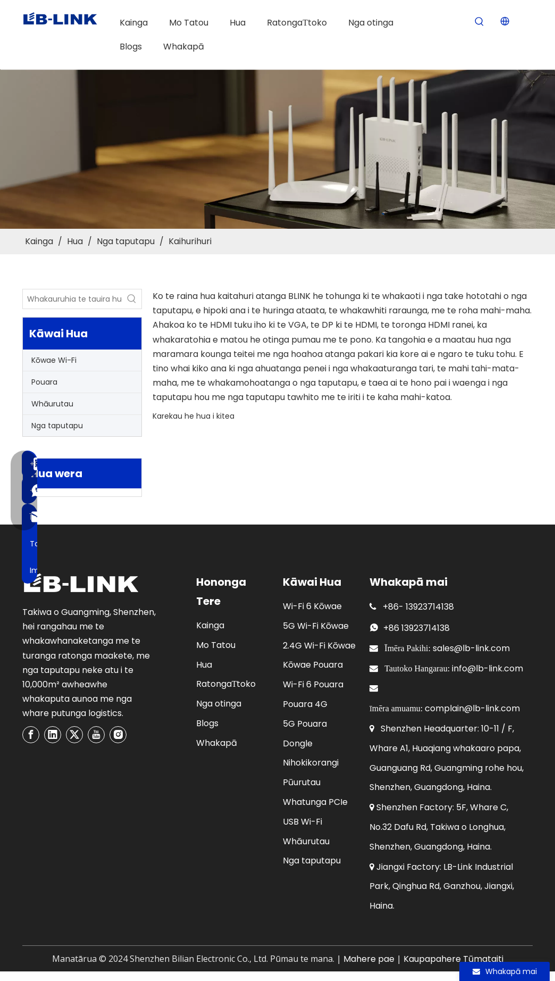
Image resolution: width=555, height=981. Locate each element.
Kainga (210, 625)
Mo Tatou (216, 645)
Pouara (44, 382)
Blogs (207, 723)
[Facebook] (30, 734)
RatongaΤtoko (226, 684)
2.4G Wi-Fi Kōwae (319, 645)
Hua (204, 665)
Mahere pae (368, 959)
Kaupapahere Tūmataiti (453, 959)
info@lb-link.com (487, 668)
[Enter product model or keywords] (72, 299)
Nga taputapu (57, 425)
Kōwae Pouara (313, 665)
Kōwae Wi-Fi (54, 360)
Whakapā (216, 743)
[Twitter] (74, 734)
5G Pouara (305, 724)
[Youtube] (96, 734)
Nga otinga (218, 703)
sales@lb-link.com (471, 648)
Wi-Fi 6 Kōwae (312, 606)
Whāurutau (52, 403)
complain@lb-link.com (472, 708)
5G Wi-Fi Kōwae (316, 626)
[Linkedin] (52, 734)
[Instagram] (118, 734)
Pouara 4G (305, 704)
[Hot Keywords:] (479, 22)
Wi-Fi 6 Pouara (313, 684)
